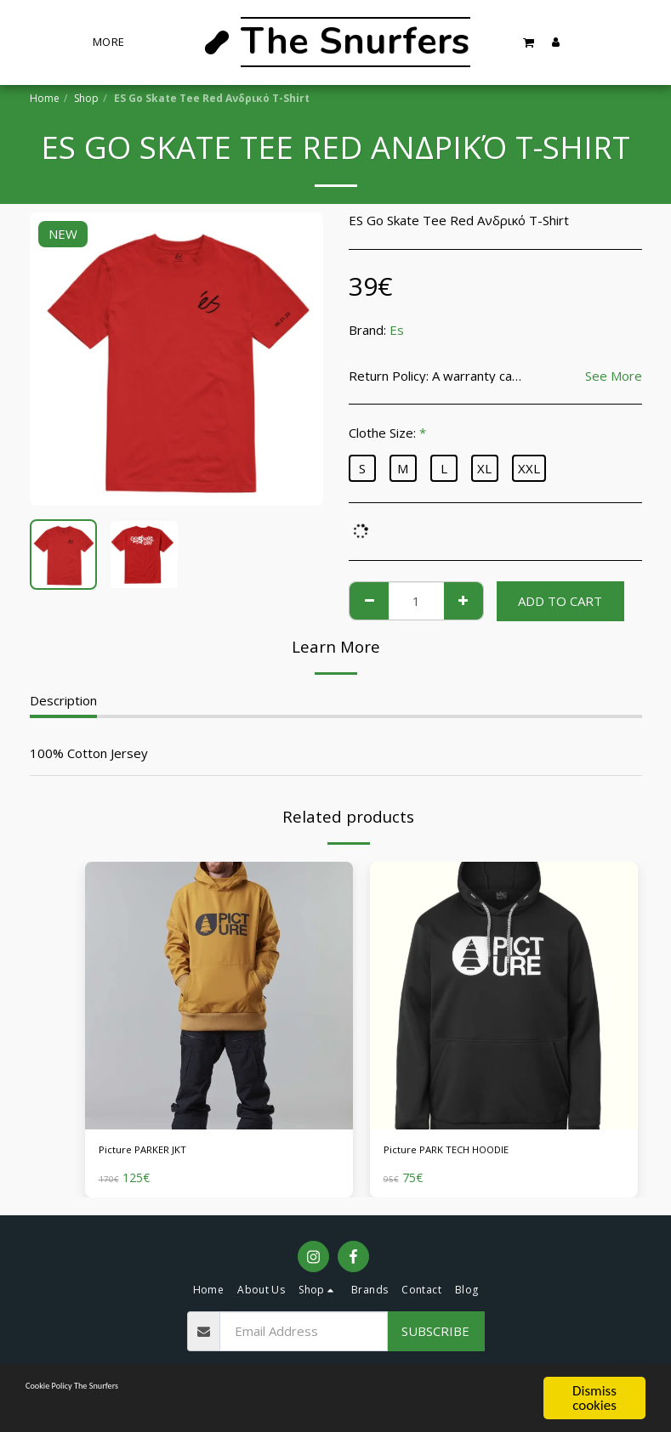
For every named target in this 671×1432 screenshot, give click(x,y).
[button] (529, 42)
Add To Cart (560, 600)
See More (613, 376)
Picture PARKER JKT (158, 1152)
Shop (86, 98)
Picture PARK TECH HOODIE (469, 1152)
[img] (219, 995)
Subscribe (435, 1335)
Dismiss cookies (594, 1398)
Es (397, 329)
